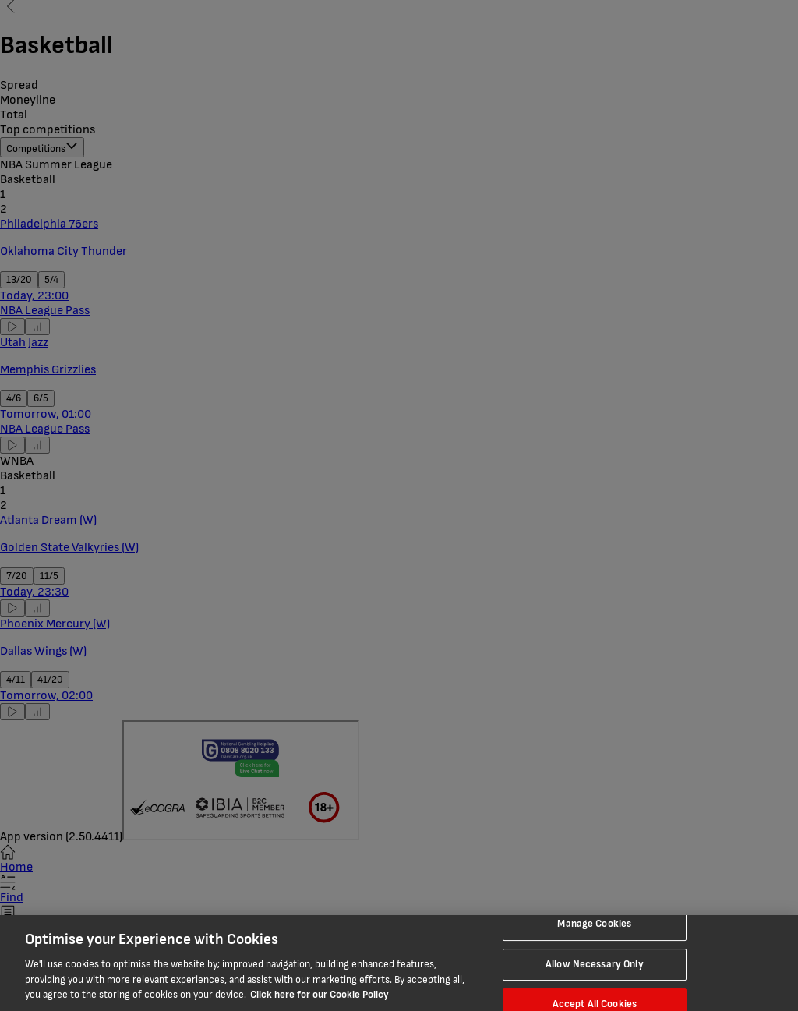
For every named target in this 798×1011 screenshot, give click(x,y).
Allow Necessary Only (595, 964)
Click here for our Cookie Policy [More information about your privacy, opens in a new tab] (319, 994)
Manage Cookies (594, 923)
